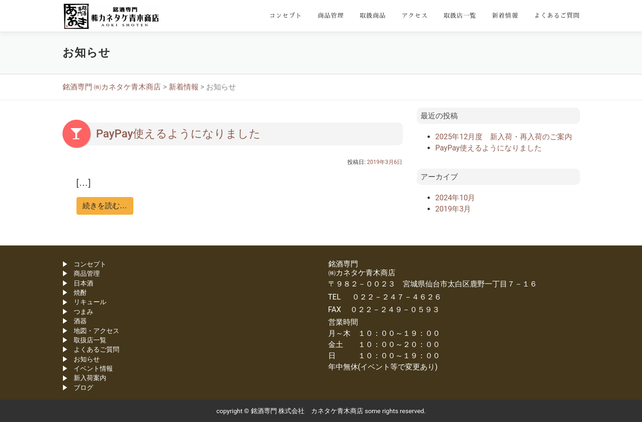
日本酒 (83, 283)
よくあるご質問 (557, 16)
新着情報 (505, 16)
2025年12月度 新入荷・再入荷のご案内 (504, 136)
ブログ (83, 387)
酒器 (80, 321)
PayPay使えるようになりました (178, 133)
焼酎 (80, 292)
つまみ (83, 311)
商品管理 (331, 16)
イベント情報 (93, 368)
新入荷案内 (90, 377)
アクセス (414, 16)
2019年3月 (453, 208)
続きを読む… (105, 206)
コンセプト (285, 16)
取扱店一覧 (459, 16)
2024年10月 (455, 197)
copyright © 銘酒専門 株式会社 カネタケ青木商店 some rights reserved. (321, 411)
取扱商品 (372, 16)
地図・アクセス (96, 330)
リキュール (90, 302)
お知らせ (87, 359)
